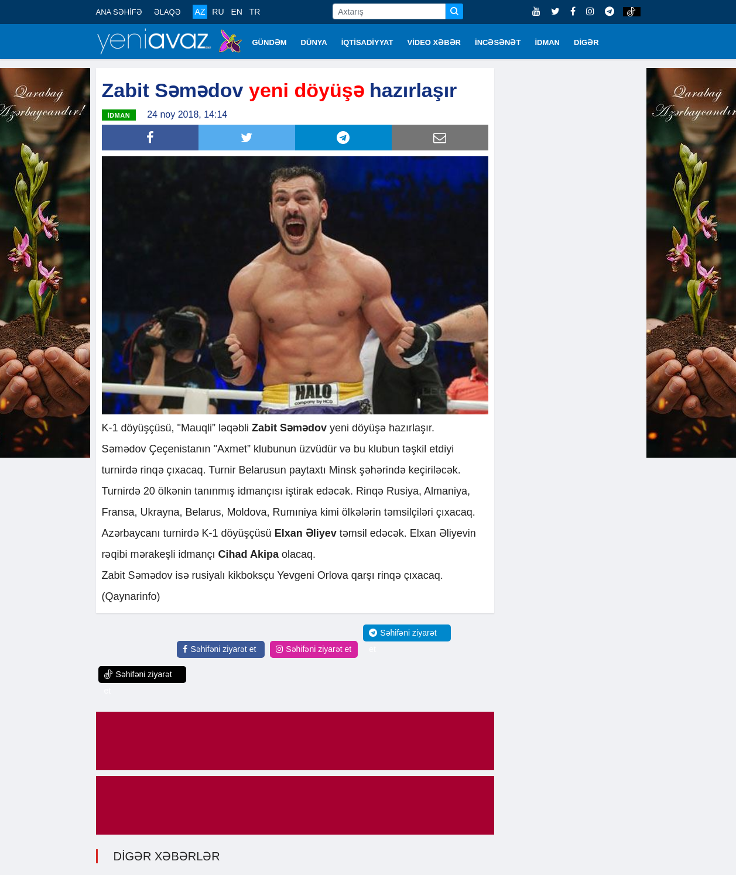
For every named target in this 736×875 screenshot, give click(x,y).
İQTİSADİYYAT (367, 42)
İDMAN (547, 42)
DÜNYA (314, 42)
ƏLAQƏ (167, 12)
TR (255, 11)
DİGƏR (586, 42)
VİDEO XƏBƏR (434, 42)
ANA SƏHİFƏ (119, 12)
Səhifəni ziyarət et (219, 649)
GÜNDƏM (269, 42)
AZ (200, 11)
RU (218, 11)
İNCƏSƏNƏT (498, 42)
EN (236, 11)
